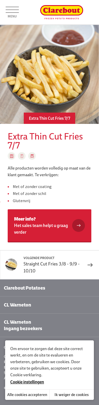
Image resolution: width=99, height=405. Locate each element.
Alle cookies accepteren (27, 394)
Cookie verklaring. (26, 375)
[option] (49, 74)
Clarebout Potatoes (24, 288)
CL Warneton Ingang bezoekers (23, 325)
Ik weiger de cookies (71, 394)
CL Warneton (17, 305)
